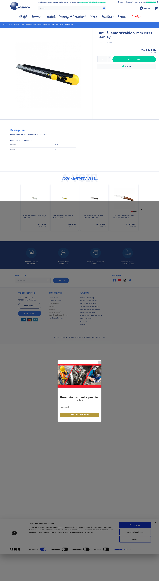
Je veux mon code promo (79, 314)
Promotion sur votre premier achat (79, 298)
